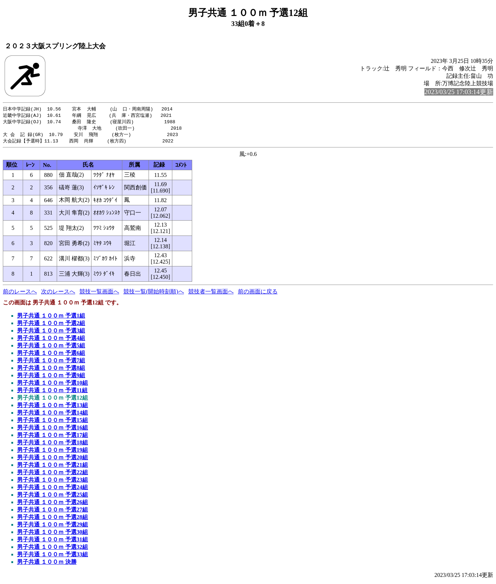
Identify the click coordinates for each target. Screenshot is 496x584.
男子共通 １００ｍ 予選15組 (52, 422)
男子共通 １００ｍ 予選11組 (52, 392)
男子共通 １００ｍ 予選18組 (52, 445)
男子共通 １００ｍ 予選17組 (52, 437)
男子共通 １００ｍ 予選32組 (52, 549)
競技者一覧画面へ (211, 294)
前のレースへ (20, 294)
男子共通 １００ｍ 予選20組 (52, 459)
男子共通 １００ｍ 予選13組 (52, 407)
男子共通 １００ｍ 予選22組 (52, 474)
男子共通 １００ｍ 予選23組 (52, 482)
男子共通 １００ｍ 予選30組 (52, 534)
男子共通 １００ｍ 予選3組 (51, 333)
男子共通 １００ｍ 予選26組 (52, 504)
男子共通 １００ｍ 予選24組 (52, 489)
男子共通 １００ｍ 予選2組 (51, 325)
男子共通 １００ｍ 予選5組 (51, 348)
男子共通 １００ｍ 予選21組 (52, 467)
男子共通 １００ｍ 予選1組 (51, 318)
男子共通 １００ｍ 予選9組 (51, 377)
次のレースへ (58, 294)
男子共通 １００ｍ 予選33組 (52, 556)
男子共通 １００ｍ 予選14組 (52, 415)
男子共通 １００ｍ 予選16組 (52, 430)
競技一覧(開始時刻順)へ (153, 294)
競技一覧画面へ (99, 294)
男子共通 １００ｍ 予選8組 (51, 370)
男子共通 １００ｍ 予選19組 (52, 452)
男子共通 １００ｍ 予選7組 (51, 362)
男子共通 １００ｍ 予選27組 (52, 512)
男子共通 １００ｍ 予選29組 (52, 527)
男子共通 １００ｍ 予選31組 (52, 542)
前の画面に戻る (258, 294)
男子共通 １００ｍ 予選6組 (51, 355)
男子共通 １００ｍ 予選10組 (52, 385)
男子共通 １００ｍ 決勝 (47, 564)
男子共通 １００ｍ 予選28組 (52, 519)
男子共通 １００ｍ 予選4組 (51, 340)
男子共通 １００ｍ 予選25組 (52, 497)
